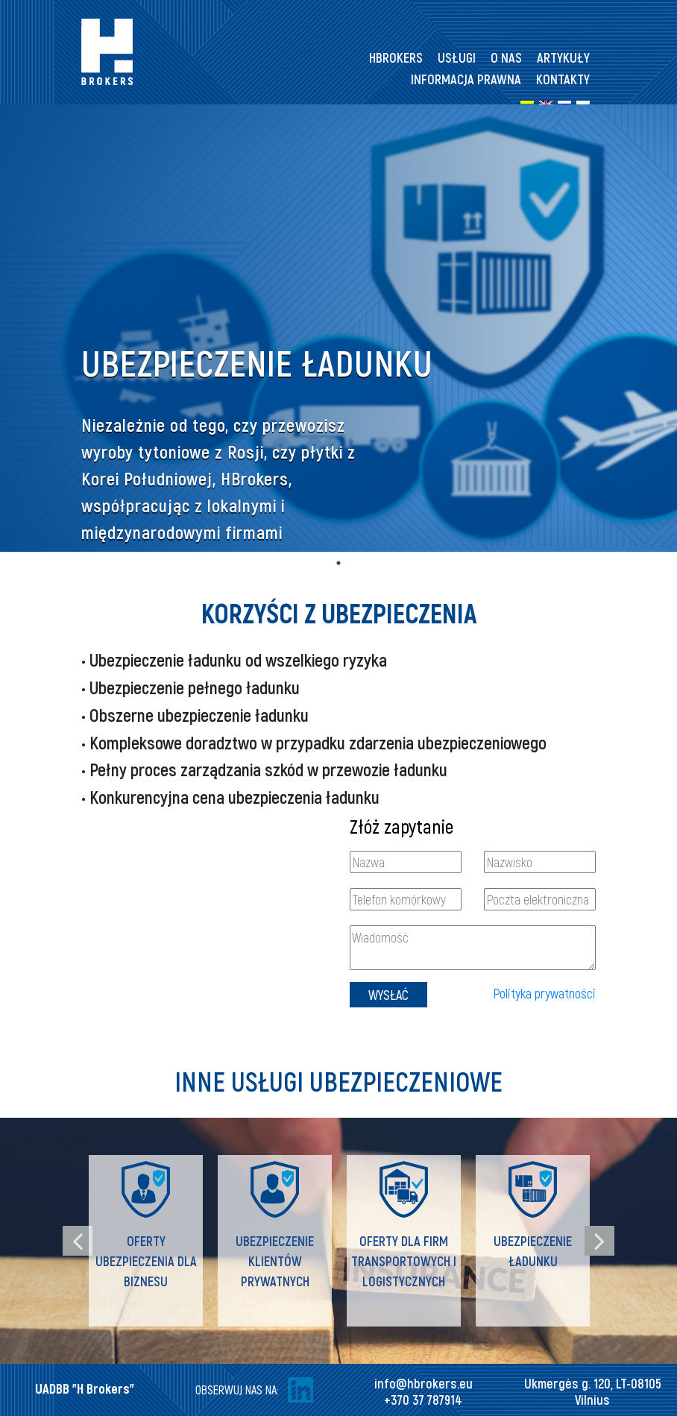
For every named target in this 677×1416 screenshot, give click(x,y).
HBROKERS (396, 57)
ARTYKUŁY (563, 57)
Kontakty (563, 79)
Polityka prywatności (544, 993)
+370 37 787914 (423, 1399)
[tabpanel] (338, 328)
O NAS (506, 57)
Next (599, 1241)
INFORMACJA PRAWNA (466, 79)
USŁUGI (457, 57)
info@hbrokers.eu (423, 1383)
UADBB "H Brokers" (84, 1388)
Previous (77, 1241)
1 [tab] (338, 563)
